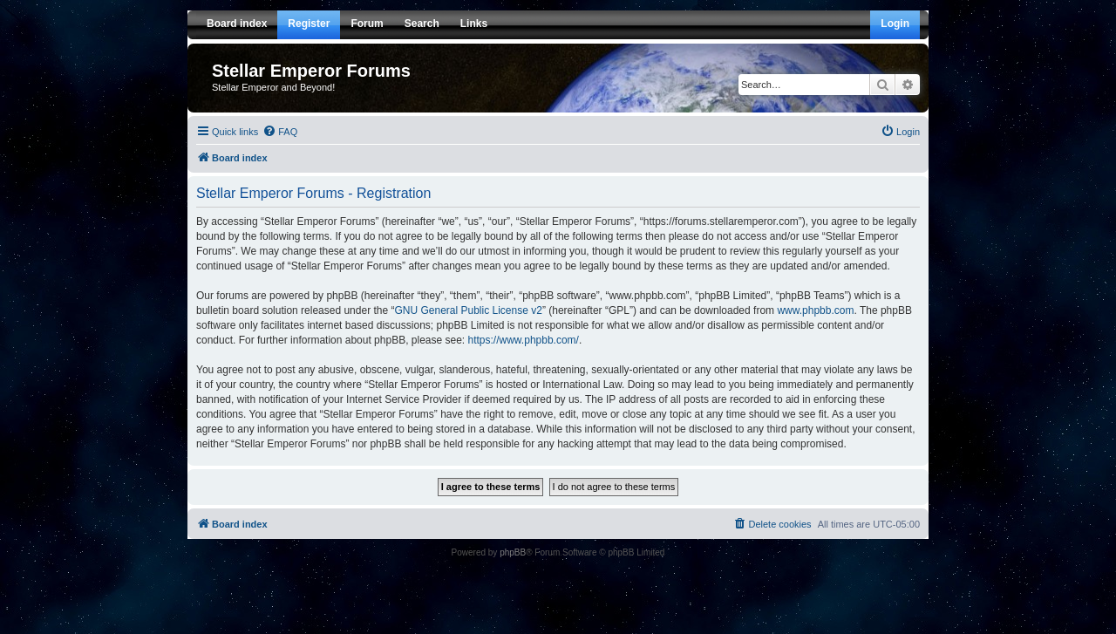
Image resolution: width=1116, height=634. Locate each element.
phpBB (513, 552)
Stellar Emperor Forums (311, 70)
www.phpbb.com (815, 310)
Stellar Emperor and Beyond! (273, 87)
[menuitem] (279, 131)
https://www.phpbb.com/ (523, 340)
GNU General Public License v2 (467, 310)
